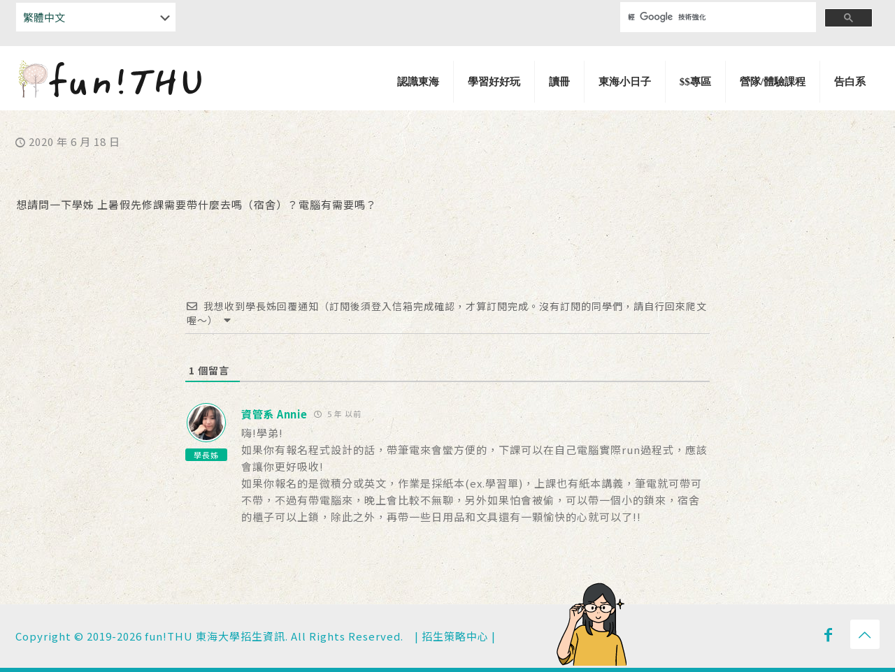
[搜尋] (709, 17)
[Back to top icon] (865, 634)
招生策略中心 (455, 636)
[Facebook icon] (828, 633)
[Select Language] (95, 17)
